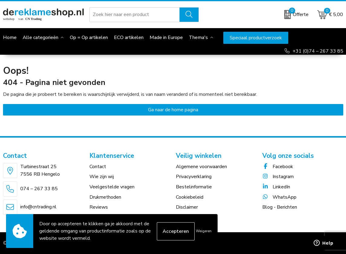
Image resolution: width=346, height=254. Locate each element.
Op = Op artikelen (89, 37)
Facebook (277, 166)
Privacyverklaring (194, 176)
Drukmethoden (105, 197)
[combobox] (135, 14)
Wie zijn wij (101, 176)
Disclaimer (187, 207)
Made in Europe (166, 37)
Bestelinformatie (194, 187)
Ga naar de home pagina (173, 109)
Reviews (98, 207)
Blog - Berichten (279, 207)
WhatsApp (279, 197)
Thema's (198, 37)
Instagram (278, 176)
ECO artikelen (129, 37)
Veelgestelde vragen (111, 187)
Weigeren (204, 231)
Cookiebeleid (189, 197)
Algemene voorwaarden (201, 166)
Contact (97, 166)
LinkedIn (276, 187)
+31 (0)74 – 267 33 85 (318, 51)
